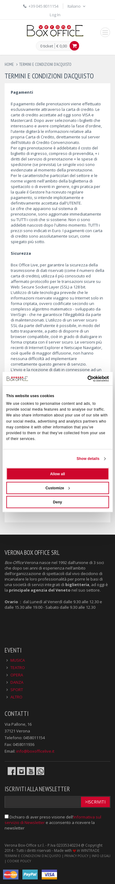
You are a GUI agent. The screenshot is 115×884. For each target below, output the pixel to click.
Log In (55, 14)
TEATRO (17, 667)
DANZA (16, 682)
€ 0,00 (61, 46)
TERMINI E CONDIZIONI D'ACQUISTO (33, 856)
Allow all (57, 474)
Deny (57, 502)
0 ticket (46, 46)
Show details (88, 459)
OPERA (16, 675)
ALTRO (16, 697)
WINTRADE (90, 850)
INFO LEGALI (101, 856)
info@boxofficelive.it (35, 751)
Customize (57, 488)
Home (9, 64)
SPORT (16, 689)
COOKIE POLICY (19, 861)
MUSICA (17, 660)
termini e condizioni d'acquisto (45, 64)
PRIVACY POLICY (76, 856)
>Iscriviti (95, 802)
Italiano (76, 6)
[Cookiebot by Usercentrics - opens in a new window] (82, 378)
